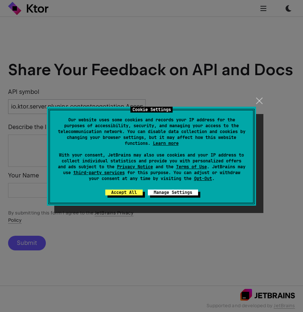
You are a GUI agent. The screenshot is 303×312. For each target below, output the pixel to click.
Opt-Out (203, 178)
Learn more (166, 143)
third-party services (99, 173)
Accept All (124, 192)
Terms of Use (191, 167)
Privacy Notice (135, 167)
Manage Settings (173, 192)
